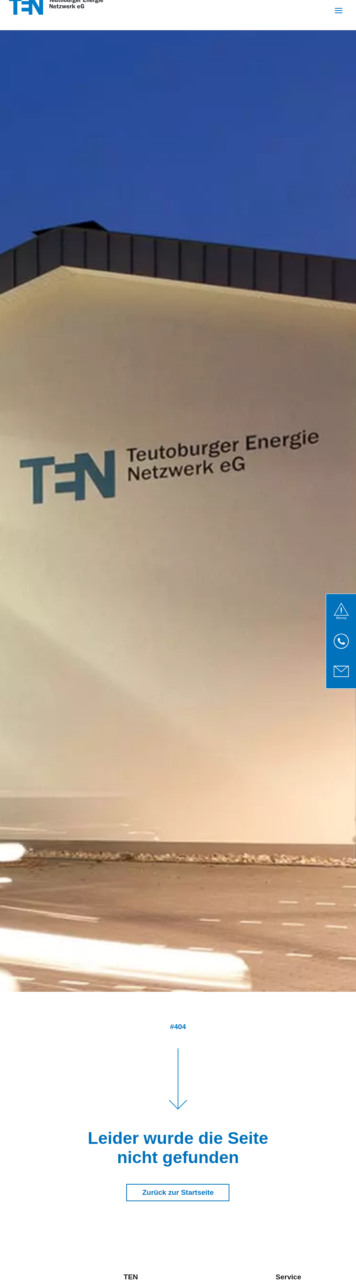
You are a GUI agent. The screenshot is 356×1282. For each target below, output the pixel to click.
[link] (341, 611)
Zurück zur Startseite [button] (178, 1192)
